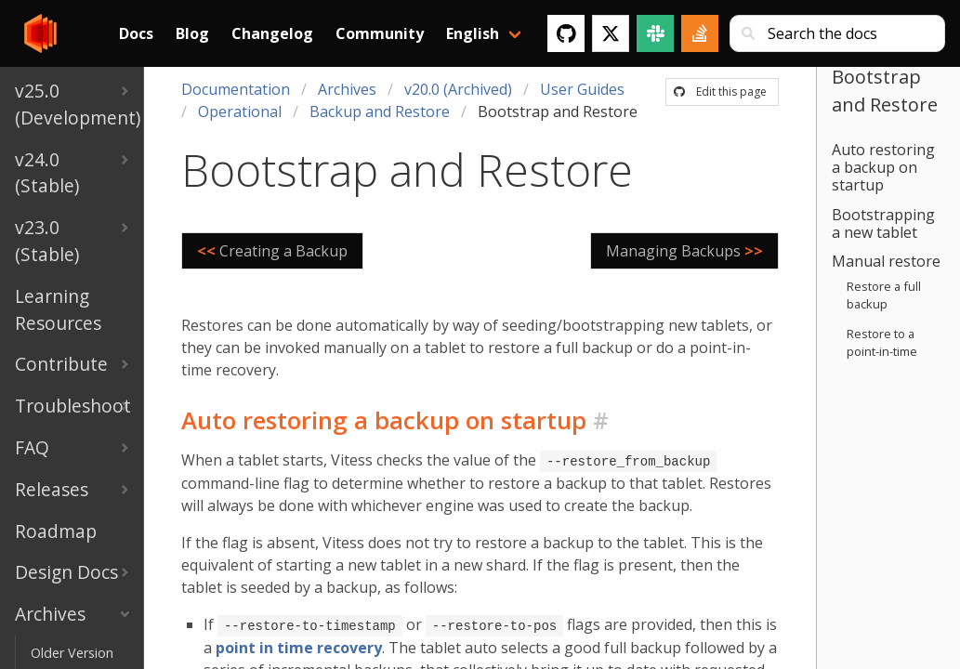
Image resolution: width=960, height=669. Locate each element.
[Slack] (655, 33)
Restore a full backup (884, 295)
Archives (347, 89)
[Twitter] (610, 33)
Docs (136, 33)
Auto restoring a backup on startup (883, 167)
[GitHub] (566, 33)
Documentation (235, 89)
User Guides (582, 89)
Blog (192, 33)
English (472, 33)
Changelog (272, 33)
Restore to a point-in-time (882, 342)
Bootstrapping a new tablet (883, 223)
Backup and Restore (379, 111)
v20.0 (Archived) (458, 89)
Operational (240, 111)
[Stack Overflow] (699, 33)
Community (379, 33)
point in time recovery (299, 646)
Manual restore (886, 261)
